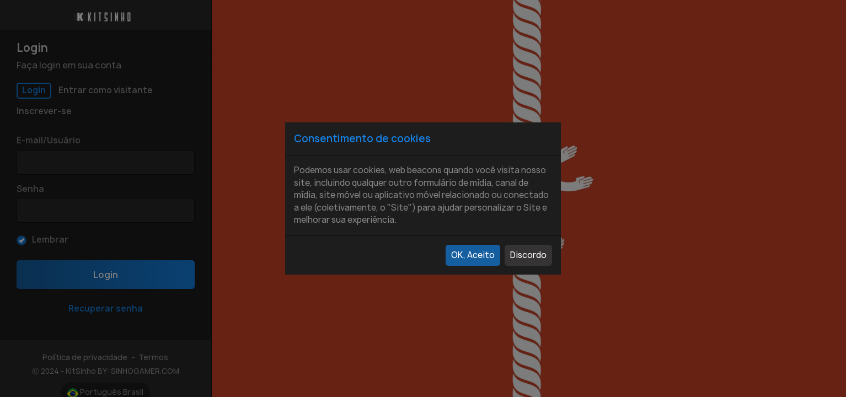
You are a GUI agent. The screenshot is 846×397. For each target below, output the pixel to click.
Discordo (528, 255)
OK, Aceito (473, 255)
